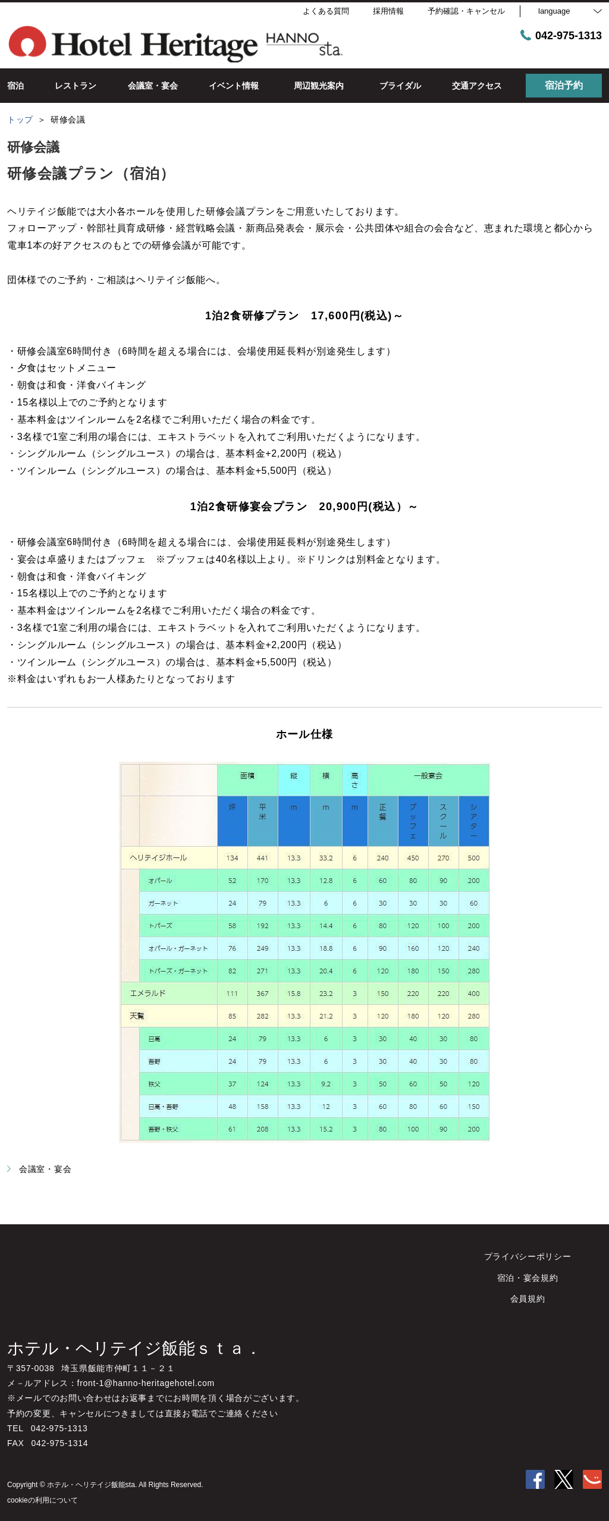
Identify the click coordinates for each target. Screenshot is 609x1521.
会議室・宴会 (39, 1169)
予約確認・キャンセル (466, 11)
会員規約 (527, 1298)
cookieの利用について (42, 1500)
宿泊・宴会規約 (527, 1278)
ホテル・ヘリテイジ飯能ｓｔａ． (134, 1348)
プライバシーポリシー (528, 1256)
